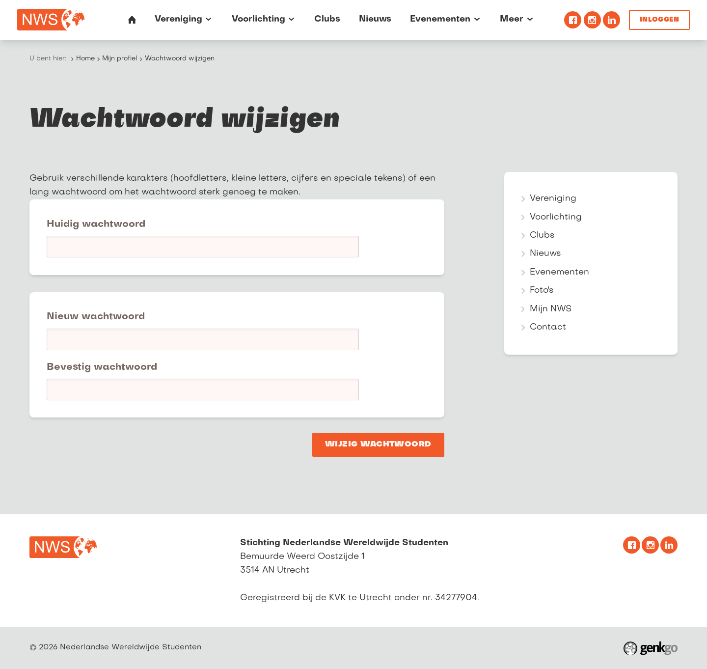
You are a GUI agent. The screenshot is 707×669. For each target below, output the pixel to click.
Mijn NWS (550, 309)
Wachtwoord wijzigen (180, 59)
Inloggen (659, 20)
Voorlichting (556, 217)
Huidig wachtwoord (96, 224)
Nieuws (545, 254)
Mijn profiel (119, 59)
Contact (548, 327)
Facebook (572, 19)
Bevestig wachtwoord (102, 367)
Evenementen (559, 272)
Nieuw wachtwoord (96, 317)
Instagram (592, 19)
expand (523, 199)
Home (85, 59)
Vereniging (553, 199)
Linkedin (611, 19)
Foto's (542, 290)
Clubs (542, 235)
